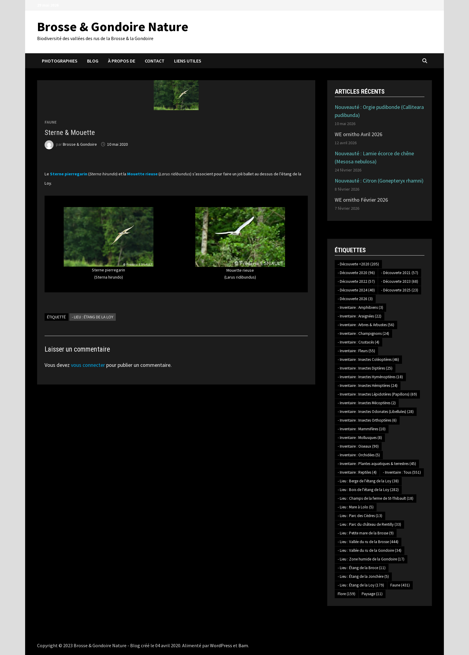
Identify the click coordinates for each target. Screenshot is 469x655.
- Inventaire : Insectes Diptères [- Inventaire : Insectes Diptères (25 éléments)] (365, 368)
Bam (243, 645)
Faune (51, 122)
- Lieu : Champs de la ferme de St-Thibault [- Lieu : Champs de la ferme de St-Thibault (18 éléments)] (375, 498)
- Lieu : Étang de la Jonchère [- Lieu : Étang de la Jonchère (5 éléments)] (363, 576)
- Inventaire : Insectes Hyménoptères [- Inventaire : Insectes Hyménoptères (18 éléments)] (370, 376)
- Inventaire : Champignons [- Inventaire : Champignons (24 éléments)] (363, 333)
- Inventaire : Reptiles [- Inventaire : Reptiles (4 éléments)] (357, 472)
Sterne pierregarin (68, 174)
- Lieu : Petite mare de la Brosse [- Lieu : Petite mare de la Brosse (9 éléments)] (366, 533)
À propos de (121, 61)
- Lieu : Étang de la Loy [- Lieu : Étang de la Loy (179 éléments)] (361, 585)
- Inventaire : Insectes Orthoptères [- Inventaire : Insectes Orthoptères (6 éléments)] (367, 420)
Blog (92, 61)
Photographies (59, 61)
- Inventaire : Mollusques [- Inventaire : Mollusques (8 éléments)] (360, 437)
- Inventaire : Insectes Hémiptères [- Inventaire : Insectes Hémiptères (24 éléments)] (368, 385)
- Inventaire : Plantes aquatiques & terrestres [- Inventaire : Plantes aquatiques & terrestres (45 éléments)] (377, 463)
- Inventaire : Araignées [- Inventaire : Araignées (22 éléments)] (359, 316)
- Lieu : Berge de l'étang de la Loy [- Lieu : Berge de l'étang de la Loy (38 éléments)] (368, 481)
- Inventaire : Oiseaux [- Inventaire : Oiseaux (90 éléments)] (358, 446)
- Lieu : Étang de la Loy (92, 317)
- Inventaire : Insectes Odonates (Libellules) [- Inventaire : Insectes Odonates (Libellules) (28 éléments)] (376, 411)
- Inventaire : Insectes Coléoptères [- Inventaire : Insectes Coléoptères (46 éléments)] (368, 359)
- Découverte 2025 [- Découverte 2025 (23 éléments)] (399, 290)
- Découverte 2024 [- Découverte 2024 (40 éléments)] (356, 290)
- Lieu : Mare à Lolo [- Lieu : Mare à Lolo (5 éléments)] (356, 507)
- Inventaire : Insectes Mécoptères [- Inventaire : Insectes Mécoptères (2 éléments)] (367, 402)
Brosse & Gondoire (80, 144)
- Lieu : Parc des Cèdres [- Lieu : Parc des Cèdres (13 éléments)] (360, 515)
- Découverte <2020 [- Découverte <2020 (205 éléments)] (358, 264)
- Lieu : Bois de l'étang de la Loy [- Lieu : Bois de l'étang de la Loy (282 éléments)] (368, 489)
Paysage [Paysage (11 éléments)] (372, 593)
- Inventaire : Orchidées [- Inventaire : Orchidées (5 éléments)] (359, 455)
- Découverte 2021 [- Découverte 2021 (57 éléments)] (399, 272)
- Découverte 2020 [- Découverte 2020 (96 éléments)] (356, 272)
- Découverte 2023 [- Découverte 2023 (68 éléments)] (399, 281)
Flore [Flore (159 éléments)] (346, 593)
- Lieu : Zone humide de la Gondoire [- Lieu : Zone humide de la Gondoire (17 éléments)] (371, 559)
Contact (155, 61)
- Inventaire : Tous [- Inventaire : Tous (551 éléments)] (402, 472)
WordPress (221, 645)
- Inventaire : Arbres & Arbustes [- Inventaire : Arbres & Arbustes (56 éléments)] (366, 324)
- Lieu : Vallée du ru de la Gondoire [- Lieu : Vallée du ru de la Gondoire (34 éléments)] (369, 550)
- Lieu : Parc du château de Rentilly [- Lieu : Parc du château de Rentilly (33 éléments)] (369, 524)
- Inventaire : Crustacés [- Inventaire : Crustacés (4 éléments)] (358, 342)
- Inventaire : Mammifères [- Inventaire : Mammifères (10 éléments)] (362, 428)
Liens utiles (187, 61)
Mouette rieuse (142, 174)
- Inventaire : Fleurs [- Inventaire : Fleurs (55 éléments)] (356, 350)
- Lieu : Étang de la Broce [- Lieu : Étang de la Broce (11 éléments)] (362, 567)
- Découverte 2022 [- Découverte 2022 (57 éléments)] (356, 281)
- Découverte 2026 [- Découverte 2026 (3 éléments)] (355, 298)
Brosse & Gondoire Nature (112, 26)
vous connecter (88, 364)
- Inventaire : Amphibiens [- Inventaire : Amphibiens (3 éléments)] (360, 307)
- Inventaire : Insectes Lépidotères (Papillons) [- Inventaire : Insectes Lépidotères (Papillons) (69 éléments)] (377, 394)
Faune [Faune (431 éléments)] (400, 585)
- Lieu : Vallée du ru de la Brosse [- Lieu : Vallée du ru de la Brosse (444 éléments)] (368, 541)
